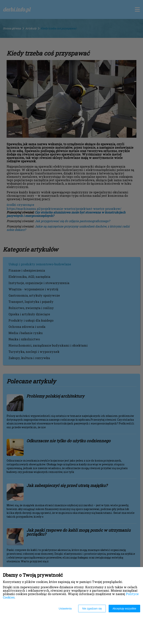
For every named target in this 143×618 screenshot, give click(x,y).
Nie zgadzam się (92, 608)
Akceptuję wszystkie (124, 608)
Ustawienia (65, 608)
